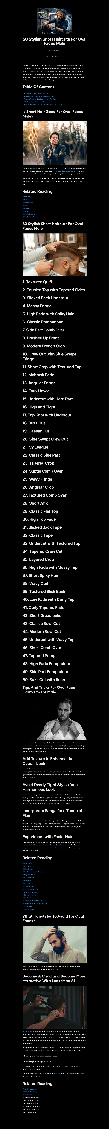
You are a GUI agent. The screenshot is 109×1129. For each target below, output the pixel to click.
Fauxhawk (26, 883)
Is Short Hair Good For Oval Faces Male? (37, 93)
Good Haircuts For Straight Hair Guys (35, 903)
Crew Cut (26, 205)
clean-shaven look (61, 845)
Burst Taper (27, 880)
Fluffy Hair (26, 208)
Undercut (26, 211)
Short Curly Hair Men (30, 895)
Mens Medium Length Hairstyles (33, 872)
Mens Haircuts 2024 (29, 217)
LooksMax (56, 1073)
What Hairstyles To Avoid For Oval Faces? (37, 102)
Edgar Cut (26, 199)
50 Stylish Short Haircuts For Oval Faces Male (39, 96)
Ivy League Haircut (29, 886)
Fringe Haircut (27, 863)
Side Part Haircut (28, 898)
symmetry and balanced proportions (65, 171)
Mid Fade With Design (30, 1092)
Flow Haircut (27, 866)
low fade (32, 71)
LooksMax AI (27, 1031)
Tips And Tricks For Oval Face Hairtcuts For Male (40, 99)
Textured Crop (27, 906)
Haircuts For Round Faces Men (33, 901)
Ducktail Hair (27, 1095)
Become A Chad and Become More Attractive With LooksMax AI (44, 105)
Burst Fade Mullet (29, 214)
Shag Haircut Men (29, 875)
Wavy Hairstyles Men (30, 1089)
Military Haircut (28, 869)
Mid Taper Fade (28, 202)
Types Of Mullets (28, 909)
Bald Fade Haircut (29, 878)
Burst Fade (26, 197)
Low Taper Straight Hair (30, 889)
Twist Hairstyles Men (30, 892)
